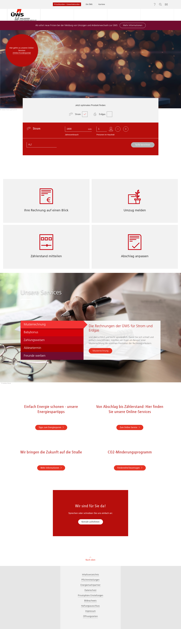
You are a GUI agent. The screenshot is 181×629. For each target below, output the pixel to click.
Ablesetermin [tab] (32, 348)
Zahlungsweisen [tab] (34, 340)
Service (123, 14)
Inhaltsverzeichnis (90, 574)
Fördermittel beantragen (129, 467)
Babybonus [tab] (31, 332)
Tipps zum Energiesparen (51, 427)
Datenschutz (90, 590)
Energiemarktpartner (90, 585)
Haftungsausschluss (90, 605)
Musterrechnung (100, 350)
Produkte (57, 14)
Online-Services (157, 14)
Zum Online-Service (130, 427)
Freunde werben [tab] (34, 355)
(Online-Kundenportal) (22, 53)
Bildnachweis (90, 600)
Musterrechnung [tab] (35, 324)
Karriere (102, 4)
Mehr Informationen (132, 25)
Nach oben (90, 558)
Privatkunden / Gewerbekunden (67, 4)
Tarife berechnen (142, 144)
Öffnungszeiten (90, 616)
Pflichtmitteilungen (90, 579)
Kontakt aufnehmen (91, 521)
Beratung (90, 14)
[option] (90, 70)
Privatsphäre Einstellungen (90, 595)
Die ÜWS (89, 4)
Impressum (90, 611)
